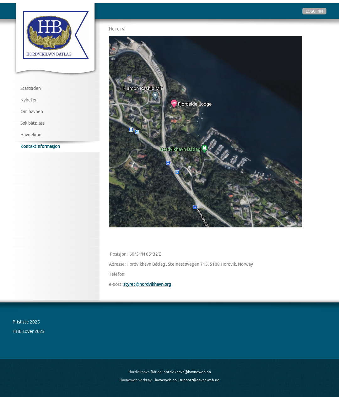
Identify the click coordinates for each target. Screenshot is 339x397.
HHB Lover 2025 (29, 331)
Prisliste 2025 (26, 321)
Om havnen (31, 111)
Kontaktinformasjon (40, 146)
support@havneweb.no (199, 380)
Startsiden (30, 88)
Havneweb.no (165, 380)
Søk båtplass (32, 123)
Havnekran (30, 134)
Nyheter (28, 99)
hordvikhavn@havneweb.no (187, 372)
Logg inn (314, 11)
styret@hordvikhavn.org (147, 284)
